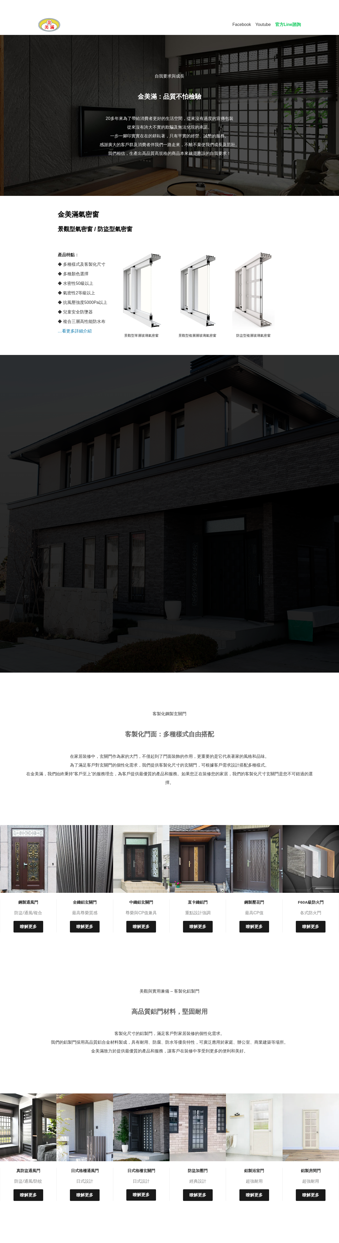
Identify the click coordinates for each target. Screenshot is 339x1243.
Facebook (242, 24)
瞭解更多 (28, 926)
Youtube (263, 24)
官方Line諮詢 (288, 24)
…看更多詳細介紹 (75, 331)
